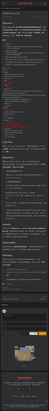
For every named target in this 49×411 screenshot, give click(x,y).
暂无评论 (5, 305)
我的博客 (7, 8)
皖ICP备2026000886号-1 (22, 405)
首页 (3, 8)
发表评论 (42, 333)
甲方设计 (15, 396)
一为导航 (22, 396)
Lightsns (28, 396)
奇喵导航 (14, 405)
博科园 (34, 396)
